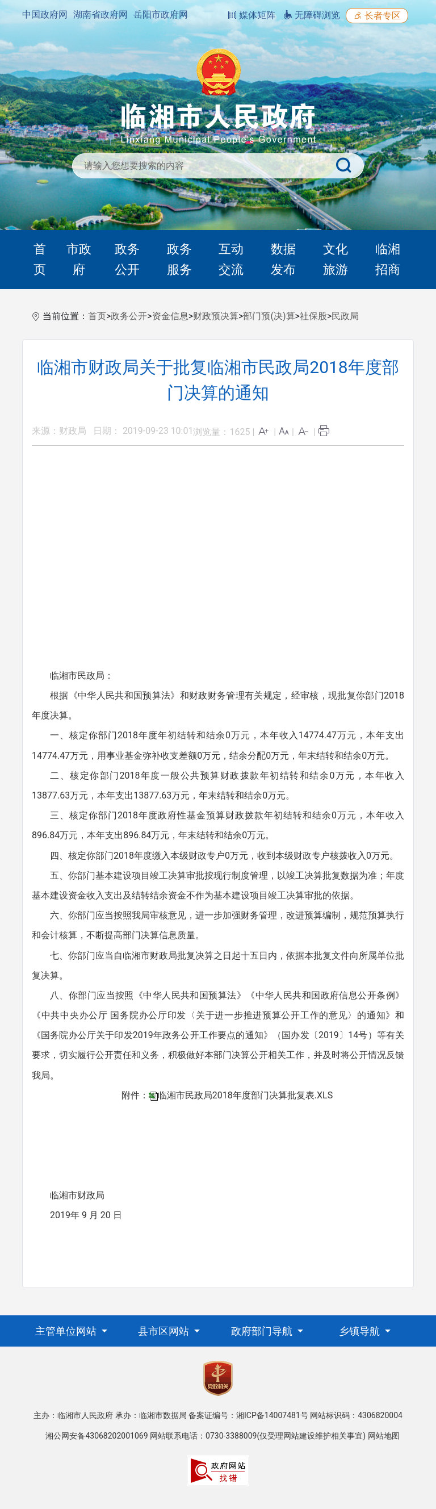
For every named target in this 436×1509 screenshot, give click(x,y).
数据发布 (283, 259)
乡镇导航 (360, 1331)
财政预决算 (215, 316)
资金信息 (170, 316)
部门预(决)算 (269, 316)
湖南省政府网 (100, 14)
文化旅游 (335, 259)
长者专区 (377, 15)
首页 (39, 259)
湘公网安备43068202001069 (96, 1435)
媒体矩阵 (251, 15)
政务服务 (179, 259)
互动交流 (231, 259)
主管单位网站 (67, 1331)
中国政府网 (45, 14)
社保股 (313, 316)
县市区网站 (164, 1331)
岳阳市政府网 (160, 14)
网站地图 (384, 1435)
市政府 (78, 259)
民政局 (345, 316)
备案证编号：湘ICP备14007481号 (248, 1415)
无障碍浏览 (311, 15)
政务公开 (127, 259)
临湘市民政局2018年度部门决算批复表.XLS (245, 1095)
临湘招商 (387, 259)
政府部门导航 (263, 1331)
